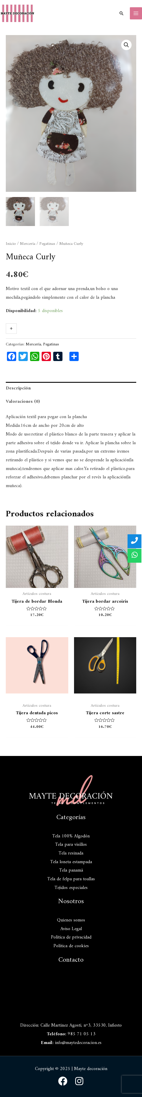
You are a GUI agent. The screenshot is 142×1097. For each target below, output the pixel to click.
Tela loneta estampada (71, 861)
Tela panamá (71, 870)
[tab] (71, 388)
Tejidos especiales (71, 887)
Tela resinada (71, 853)
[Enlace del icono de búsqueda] (121, 13)
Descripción (18, 388)
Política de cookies (71, 946)
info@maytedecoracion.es (78, 1042)
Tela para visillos (71, 844)
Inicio (11, 243)
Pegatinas (47, 243)
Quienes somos (71, 920)
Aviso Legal (71, 928)
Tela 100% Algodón (71, 836)
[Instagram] (79, 1080)
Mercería (27, 243)
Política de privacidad (71, 937)
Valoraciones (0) (23, 401)
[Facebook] (62, 1080)
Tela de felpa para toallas (71, 879)
